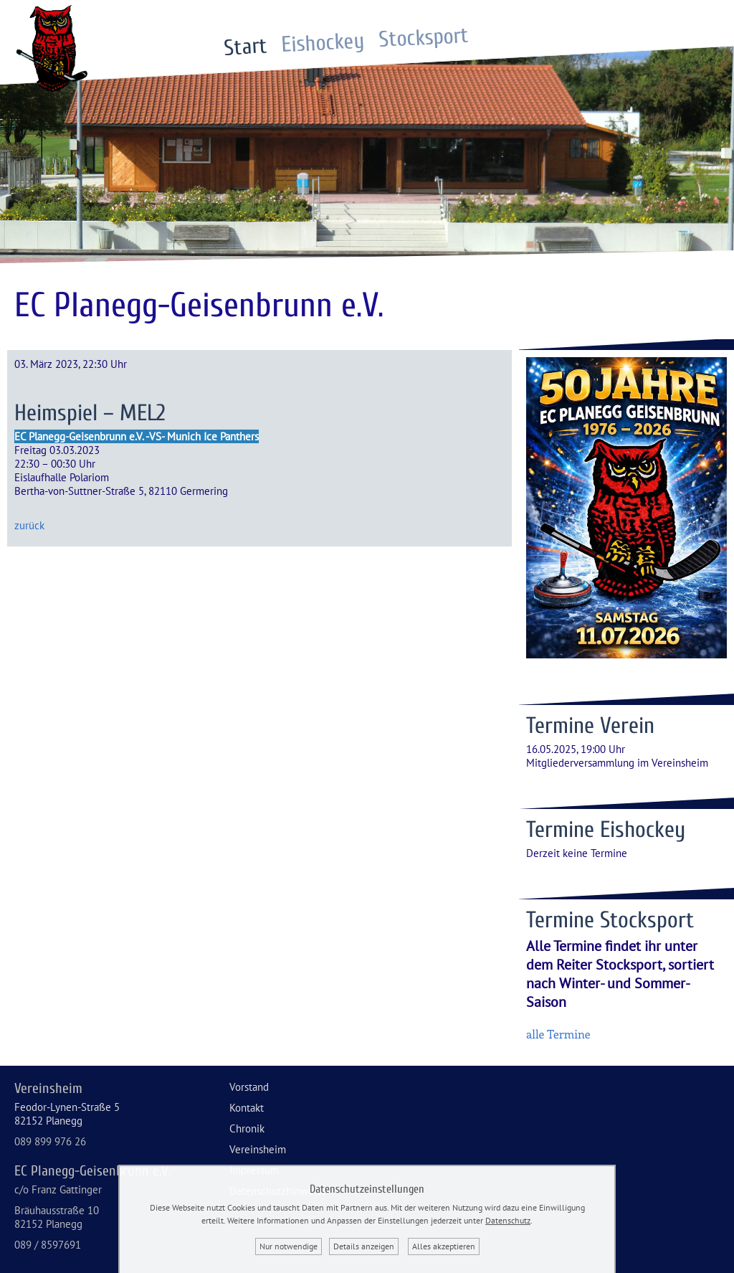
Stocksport (424, 37)
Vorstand (249, 1087)
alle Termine (558, 1033)
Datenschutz (507, 1220)
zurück (29, 525)
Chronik (246, 1128)
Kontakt (246, 1108)
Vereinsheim (257, 1149)
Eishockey (323, 43)
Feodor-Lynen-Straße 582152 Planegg (67, 1113)
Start (246, 47)
